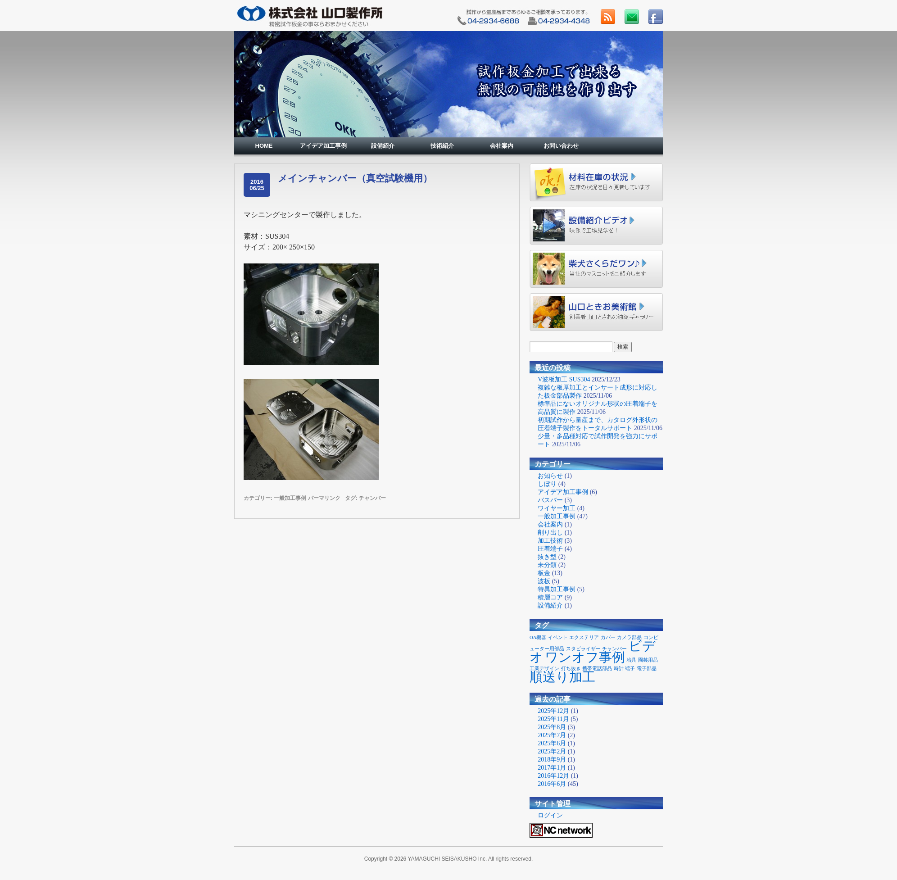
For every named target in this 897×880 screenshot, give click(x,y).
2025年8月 (552, 727)
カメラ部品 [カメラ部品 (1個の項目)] (629, 637)
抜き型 (547, 556)
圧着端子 (550, 548)
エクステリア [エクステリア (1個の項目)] (584, 637)
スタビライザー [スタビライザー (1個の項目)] (583, 648)
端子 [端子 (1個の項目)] (630, 668)
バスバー (550, 500)
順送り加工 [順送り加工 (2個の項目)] (562, 677)
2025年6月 (552, 743)
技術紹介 (442, 145)
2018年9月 (552, 759)
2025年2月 (552, 751)
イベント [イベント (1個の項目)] (558, 637)
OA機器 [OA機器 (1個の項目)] (538, 637)
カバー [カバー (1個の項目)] (608, 637)
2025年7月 (552, 735)
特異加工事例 (556, 589)
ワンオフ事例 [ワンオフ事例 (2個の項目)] (585, 657)
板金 (544, 573)
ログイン (550, 815)
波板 (544, 581)
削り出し (550, 532)
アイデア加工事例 (323, 145)
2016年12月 (553, 775)
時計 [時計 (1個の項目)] (619, 668)
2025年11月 (553, 719)
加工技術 (550, 540)
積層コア (550, 597)
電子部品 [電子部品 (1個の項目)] (647, 668)
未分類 (547, 565)
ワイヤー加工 (556, 508)
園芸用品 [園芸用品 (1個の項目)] (648, 660)
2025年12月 (553, 711)
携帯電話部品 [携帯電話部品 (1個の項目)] (597, 668)
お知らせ (550, 475)
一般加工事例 (290, 498)
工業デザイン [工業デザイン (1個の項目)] (544, 668)
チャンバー (372, 498)
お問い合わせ (561, 145)
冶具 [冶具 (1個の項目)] (631, 660)
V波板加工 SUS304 (564, 379)
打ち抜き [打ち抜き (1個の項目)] (571, 668)
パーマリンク (324, 498)
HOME (264, 145)
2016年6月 (552, 783)
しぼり (547, 484)
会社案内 (501, 145)
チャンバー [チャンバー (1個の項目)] (614, 648)
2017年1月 (552, 767)
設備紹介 (382, 145)
